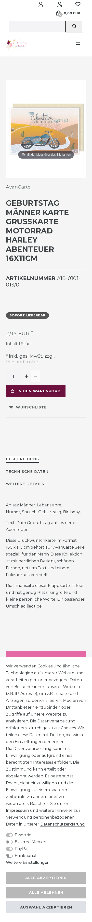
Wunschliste (28, 407)
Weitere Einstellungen (28, 862)
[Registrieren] (60, 4)
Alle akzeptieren (46, 878)
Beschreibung (22, 459)
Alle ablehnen (46, 892)
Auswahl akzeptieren (46, 907)
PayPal (21, 848)
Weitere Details (25, 484)
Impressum (17, 810)
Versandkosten (23, 362)
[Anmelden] (41, 4)
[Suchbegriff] (37, 26)
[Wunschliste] (77, 4)
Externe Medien (30, 842)
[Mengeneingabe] (13, 376)
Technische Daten (27, 471)
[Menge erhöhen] (26, 376)
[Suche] (74, 26)
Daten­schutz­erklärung (62, 824)
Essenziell (24, 835)
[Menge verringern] (35, 376)
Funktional (25, 855)
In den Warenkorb (36, 391)
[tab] (22, 459)
